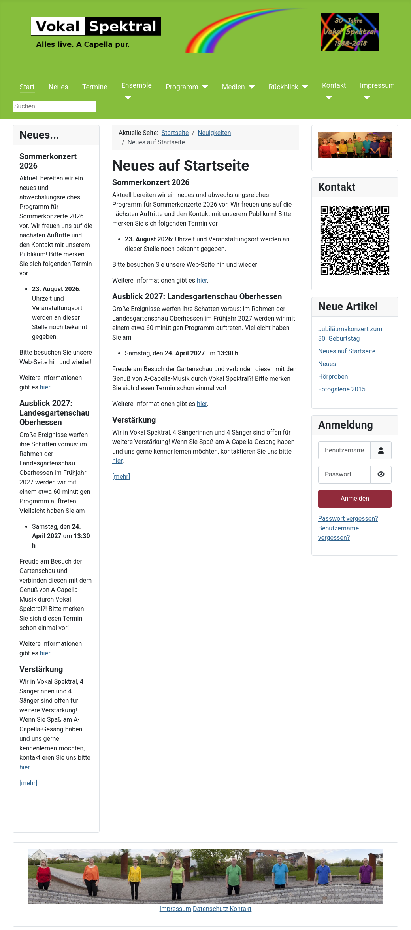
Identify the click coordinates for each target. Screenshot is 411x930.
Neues (58, 87)
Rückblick (283, 87)
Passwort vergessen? (348, 518)
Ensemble (136, 85)
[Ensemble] (126, 97)
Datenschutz (211, 909)
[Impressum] (365, 97)
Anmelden (355, 498)
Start (27, 87)
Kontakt (334, 85)
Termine (94, 87)
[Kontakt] (327, 97)
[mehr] (28, 783)
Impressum (377, 85)
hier (45, 387)
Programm (182, 87)
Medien (233, 87)
